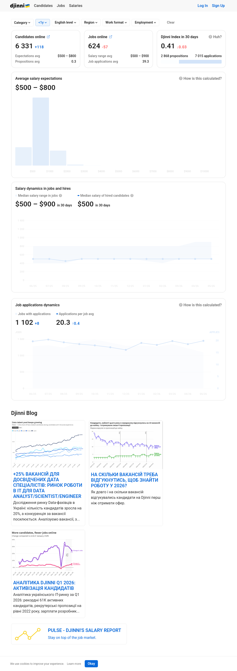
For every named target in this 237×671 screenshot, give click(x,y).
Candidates (43, 5)
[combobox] (20, 22)
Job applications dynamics (37, 305)
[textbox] (20, 22)
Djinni (20, 6)
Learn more (74, 663)
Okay (91, 663)
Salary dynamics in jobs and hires (43, 188)
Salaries (75, 5)
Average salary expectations (38, 78)
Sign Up (218, 5)
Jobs (61, 5)
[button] (215, 37)
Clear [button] (171, 22)
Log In (203, 5)
